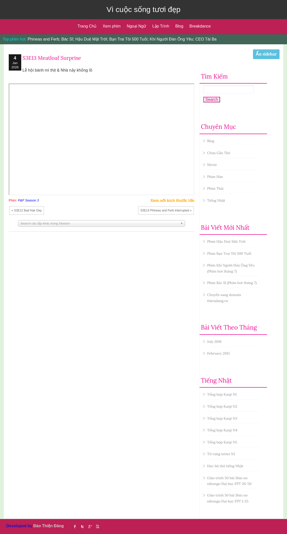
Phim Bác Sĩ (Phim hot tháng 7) (232, 283)
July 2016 (214, 341)
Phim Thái (215, 188)
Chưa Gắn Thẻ (218, 153)
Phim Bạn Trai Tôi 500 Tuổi (229, 253)
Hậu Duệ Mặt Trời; (91, 39)
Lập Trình (160, 26)
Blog (179, 26)
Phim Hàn (215, 176)
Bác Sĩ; (67, 39)
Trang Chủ (86, 26)
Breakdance (200, 26)
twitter (82, 526)
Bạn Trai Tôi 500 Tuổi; (128, 39)
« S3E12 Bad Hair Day (26, 210)
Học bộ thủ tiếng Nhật (225, 466)
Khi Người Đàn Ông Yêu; (172, 39)
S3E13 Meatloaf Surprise (51, 58)
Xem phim (112, 26)
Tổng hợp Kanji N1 (222, 394)
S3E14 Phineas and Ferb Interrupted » (166, 210)
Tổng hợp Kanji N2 (222, 406)
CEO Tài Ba (206, 39)
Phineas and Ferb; (44, 39)
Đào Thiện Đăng (48, 526)
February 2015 (218, 353)
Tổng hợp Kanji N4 (222, 430)
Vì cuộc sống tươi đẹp (143, 9)
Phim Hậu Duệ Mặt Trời (226, 241)
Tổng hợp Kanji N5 (222, 442)
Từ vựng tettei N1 (221, 454)
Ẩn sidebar (266, 54)
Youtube (97, 526)
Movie (212, 164)
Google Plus (90, 526)
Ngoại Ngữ (136, 26)
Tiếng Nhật (216, 200)
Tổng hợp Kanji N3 (222, 418)
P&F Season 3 (28, 200)
